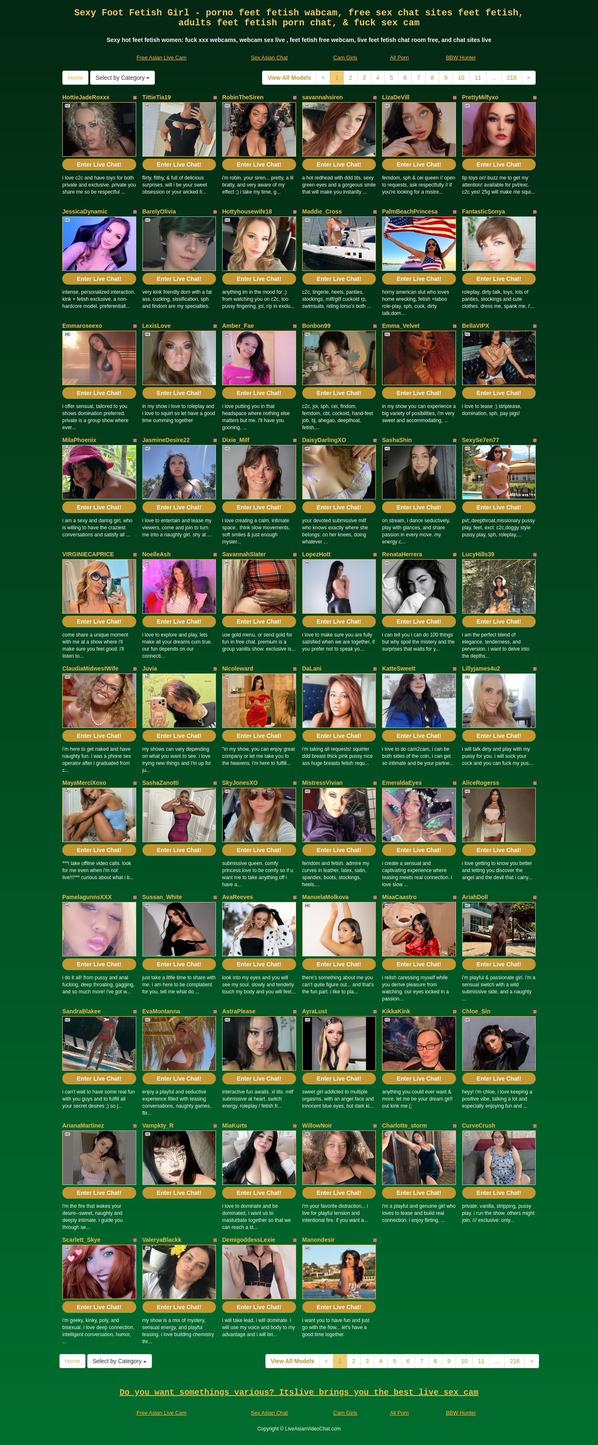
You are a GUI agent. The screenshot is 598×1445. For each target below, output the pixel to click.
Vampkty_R (158, 1125)
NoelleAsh (156, 554)
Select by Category (123, 77)
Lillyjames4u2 (481, 668)
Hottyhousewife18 (247, 211)
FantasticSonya (483, 211)
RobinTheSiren (243, 97)
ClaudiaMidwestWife (90, 668)
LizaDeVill (395, 97)
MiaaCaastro (399, 897)
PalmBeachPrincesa (410, 211)
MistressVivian (322, 782)
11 (478, 77)
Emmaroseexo (82, 325)
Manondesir (318, 1239)
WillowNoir (317, 1125)
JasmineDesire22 (166, 440)
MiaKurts (234, 1125)
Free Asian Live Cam (162, 57)
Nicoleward (237, 668)
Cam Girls (345, 57)
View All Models (289, 77)
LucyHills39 (478, 554)
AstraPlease (238, 1011)
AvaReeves (237, 897)
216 (511, 77)
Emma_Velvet (400, 325)
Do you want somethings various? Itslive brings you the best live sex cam (299, 1392)
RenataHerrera (402, 554)
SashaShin (397, 440)
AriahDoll (475, 897)
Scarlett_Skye (81, 1239)
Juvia (149, 668)
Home (75, 77)
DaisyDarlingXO (324, 440)
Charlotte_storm (404, 1125)
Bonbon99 (316, 325)
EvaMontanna (161, 1011)
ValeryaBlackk (161, 1239)
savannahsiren (322, 97)
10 (461, 77)
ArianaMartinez (83, 1125)
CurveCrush (478, 1125)
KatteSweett (398, 668)
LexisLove (156, 325)
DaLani (312, 668)
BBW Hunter (461, 57)
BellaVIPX (475, 325)
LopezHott (316, 554)
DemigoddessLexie (248, 1239)
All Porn (399, 57)
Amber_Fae (238, 325)
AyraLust (314, 1011)
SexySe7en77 (481, 440)
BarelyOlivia (159, 211)
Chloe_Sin (476, 1011)
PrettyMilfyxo (480, 97)
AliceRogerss (480, 782)
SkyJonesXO (240, 782)
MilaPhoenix (79, 440)
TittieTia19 (156, 97)
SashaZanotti (160, 782)
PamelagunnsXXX (87, 897)
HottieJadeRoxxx (86, 97)
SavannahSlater (244, 554)
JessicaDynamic (85, 211)
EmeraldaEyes (402, 782)
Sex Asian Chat (269, 57)
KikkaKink (396, 1011)
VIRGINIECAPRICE (88, 554)
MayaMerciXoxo (84, 782)
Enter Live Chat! (99, 164)
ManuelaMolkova (325, 897)
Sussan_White (162, 897)
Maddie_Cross (322, 211)
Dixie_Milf (235, 440)
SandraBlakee (81, 1011)
